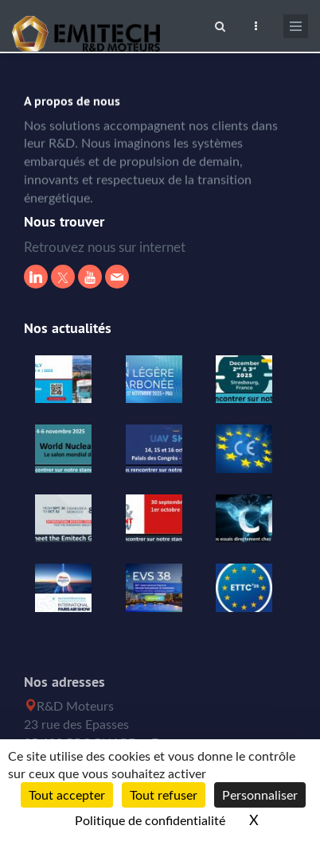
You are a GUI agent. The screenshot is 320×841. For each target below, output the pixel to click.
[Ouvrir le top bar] (255, 24)
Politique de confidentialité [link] (150, 820)
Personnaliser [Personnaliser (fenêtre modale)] (260, 795)
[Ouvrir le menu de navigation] (295, 26)
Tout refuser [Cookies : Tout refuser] (163, 795)
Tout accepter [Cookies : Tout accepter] (67, 795)
